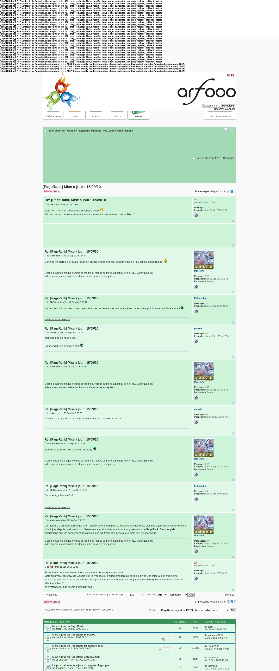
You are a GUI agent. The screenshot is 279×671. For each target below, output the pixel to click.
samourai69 (214, 635)
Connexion (228, 158)
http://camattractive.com (57, 319)
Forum (138, 116)
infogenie (60, 668)
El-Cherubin (56, 302)
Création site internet (220, 116)
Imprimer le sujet (226, 130)
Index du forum (56, 130)
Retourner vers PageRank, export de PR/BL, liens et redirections (79, 609)
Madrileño (55, 256)
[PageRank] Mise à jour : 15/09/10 (72, 187)
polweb (53, 332)
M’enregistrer (212, 158)
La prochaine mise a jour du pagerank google (80, 665)
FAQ (198, 158)
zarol (58, 629)
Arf (51, 204)
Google (71, 130)
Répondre (52, 191)
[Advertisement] (113, 122)
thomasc (212, 666)
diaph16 (212, 646)
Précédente (51, 594)
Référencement (53, 116)
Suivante (229, 594)
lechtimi (60, 648)
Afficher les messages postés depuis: (116, 594)
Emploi (117, 116)
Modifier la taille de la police (231, 130)
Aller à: (152, 610)
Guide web (96, 116)
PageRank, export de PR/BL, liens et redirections (105, 130)
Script (74, 116)
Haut (233, 221)
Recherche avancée (224, 109)
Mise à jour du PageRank (67, 626)
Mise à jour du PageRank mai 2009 (73, 634)
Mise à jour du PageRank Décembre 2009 (77, 645)
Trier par (157, 594)
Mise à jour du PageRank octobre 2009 (76, 656)
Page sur (218, 191)
